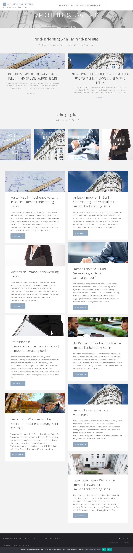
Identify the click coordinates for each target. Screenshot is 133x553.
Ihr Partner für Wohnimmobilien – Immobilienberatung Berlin (97, 345)
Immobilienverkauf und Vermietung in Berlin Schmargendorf (83, 143)
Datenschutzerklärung (26, 538)
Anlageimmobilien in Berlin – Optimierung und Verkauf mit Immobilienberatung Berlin (100, 78)
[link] (106, 5)
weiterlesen (32, 93)
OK (104, 550)
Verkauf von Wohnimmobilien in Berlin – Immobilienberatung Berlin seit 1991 (35, 423)
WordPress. (126, 543)
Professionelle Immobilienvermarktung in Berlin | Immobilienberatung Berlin (34, 346)
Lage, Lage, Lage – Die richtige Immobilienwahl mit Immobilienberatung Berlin (94, 484)
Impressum (8, 538)
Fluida (117, 543)
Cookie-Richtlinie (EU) (50, 538)
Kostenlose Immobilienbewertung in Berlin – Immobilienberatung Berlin (33, 76)
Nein (109, 550)
